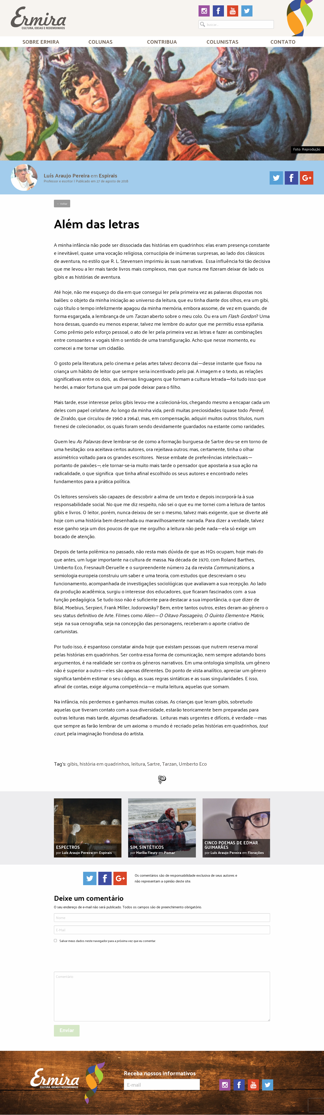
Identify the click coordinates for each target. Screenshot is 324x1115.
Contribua (162, 41)
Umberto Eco (193, 763)
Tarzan (169, 763)
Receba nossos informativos (162, 1080)
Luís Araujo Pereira (67, 175)
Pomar (169, 852)
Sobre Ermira (41, 41)
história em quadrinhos (104, 763)
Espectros (68, 847)
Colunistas (222, 41)
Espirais (108, 175)
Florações (256, 852)
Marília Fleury (147, 852)
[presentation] (88, 958)
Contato (283, 41)
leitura (138, 763)
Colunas (100, 41)
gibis (72, 763)
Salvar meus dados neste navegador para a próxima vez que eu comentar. (107, 941)
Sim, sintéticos (147, 847)
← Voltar (62, 203)
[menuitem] (41, 41)
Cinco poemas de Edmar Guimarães (231, 845)
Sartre (153, 763)
